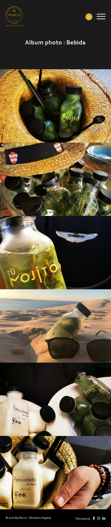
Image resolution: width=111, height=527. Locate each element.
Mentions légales (40, 518)
